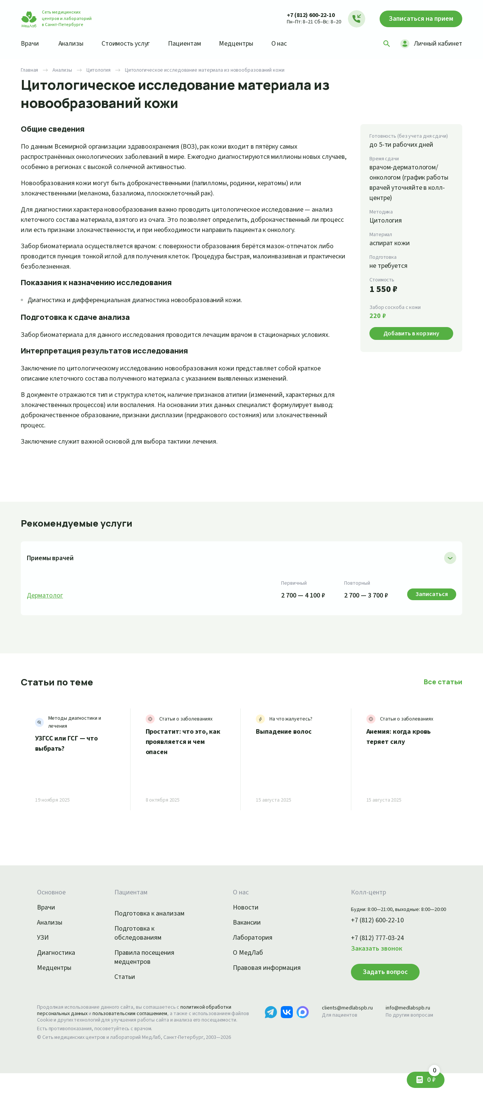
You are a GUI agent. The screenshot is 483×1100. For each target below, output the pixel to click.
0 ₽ (433, 1077)
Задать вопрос (374, 992)
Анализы (73, 43)
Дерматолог (45, 616)
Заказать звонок (367, 969)
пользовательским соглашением (136, 1034)
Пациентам (192, 43)
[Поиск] (384, 43)
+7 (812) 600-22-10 (303, 15)
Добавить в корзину (411, 333)
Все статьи (443, 702)
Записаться (417, 18)
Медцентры (246, 43)
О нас (291, 43)
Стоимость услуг (131, 43)
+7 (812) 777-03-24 (369, 958)
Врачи (30, 43)
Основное (52, 913)
